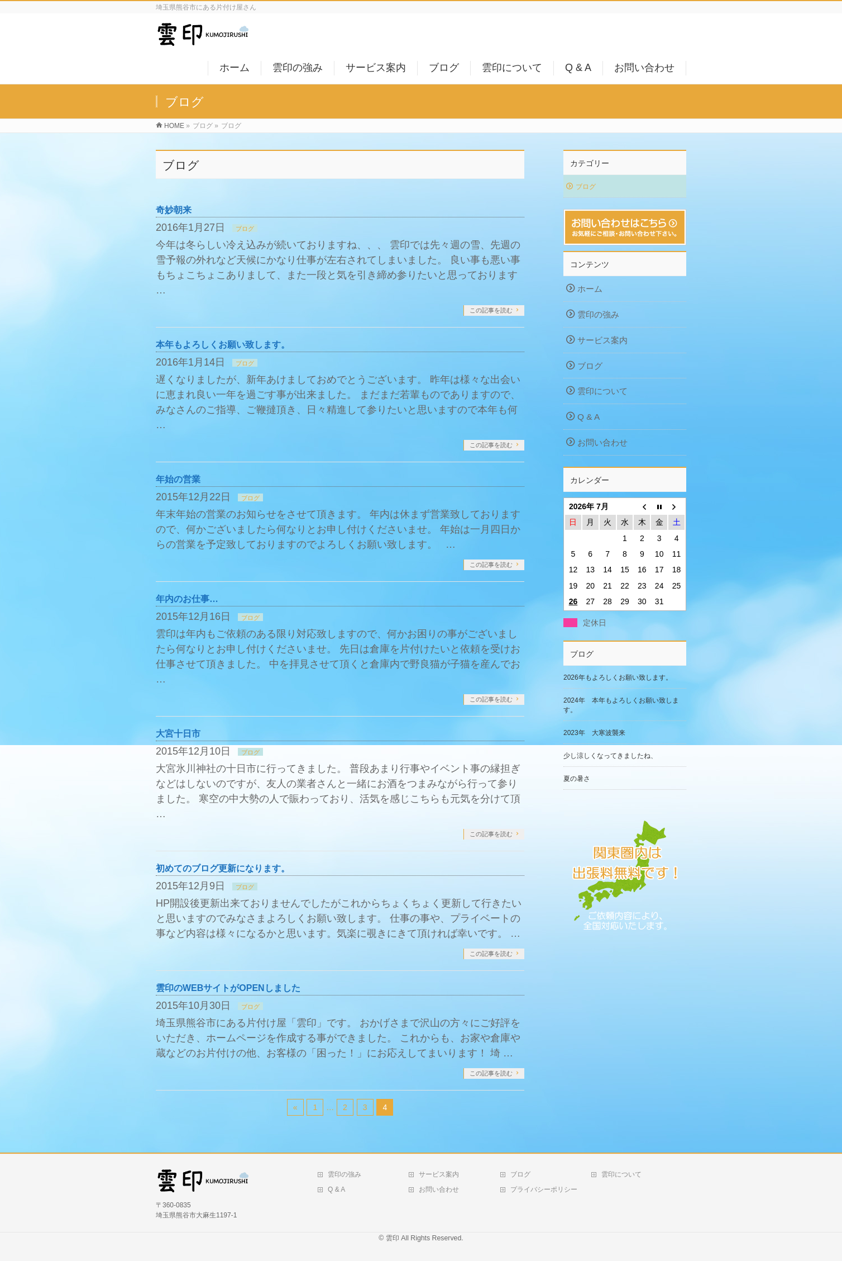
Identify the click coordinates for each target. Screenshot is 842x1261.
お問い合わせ (602, 442)
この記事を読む (491, 310)
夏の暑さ (576, 779)
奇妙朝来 (174, 210)
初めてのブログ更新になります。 (223, 868)
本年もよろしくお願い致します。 (223, 344)
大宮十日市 (178, 733)
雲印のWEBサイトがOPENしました (228, 988)
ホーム (589, 288)
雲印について (602, 391)
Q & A (588, 416)
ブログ (245, 228)
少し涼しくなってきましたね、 (610, 756)
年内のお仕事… (187, 599)
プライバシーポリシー (543, 1189)
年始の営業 (178, 479)
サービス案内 (602, 340)
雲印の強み (598, 314)
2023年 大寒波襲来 (594, 733)
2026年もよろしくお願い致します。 (617, 677)
